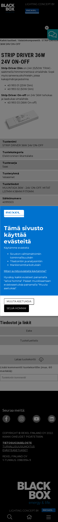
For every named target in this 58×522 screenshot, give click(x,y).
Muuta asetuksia (19, 301)
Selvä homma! (16, 308)
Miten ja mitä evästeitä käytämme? (25, 271)
